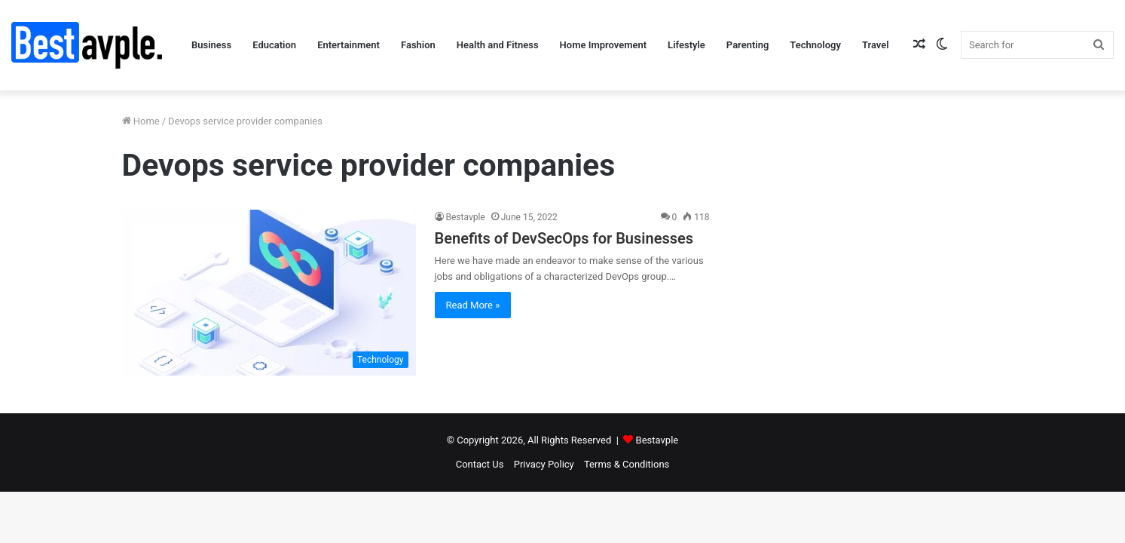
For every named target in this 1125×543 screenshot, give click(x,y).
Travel (875, 45)
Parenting (747, 45)
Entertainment (348, 45)
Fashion (418, 45)
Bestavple (465, 217)
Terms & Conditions (626, 464)
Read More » (473, 305)
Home (141, 121)
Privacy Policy (544, 464)
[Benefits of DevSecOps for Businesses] (269, 293)
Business (211, 45)
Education (274, 45)
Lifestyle (686, 45)
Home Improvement (603, 45)
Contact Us (480, 464)
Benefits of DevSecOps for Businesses (564, 238)
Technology (815, 45)
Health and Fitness (498, 45)
